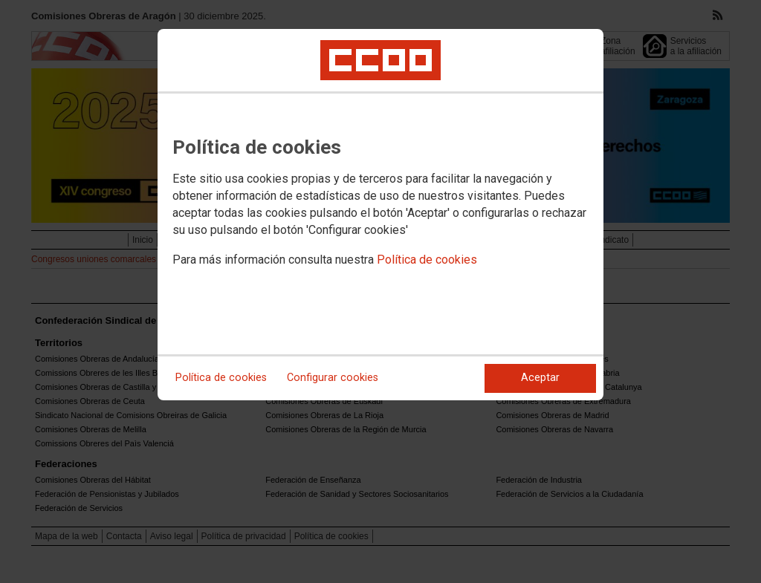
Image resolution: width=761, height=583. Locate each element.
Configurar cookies (332, 377)
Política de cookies (427, 260)
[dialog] (380, 214)
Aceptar (540, 377)
